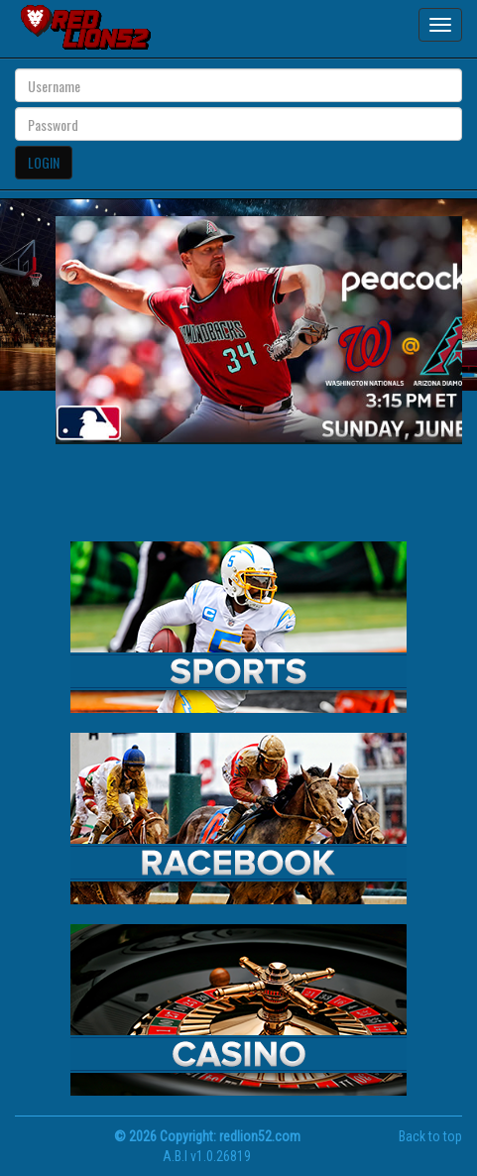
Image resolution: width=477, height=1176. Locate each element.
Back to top (430, 1136)
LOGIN (44, 162)
